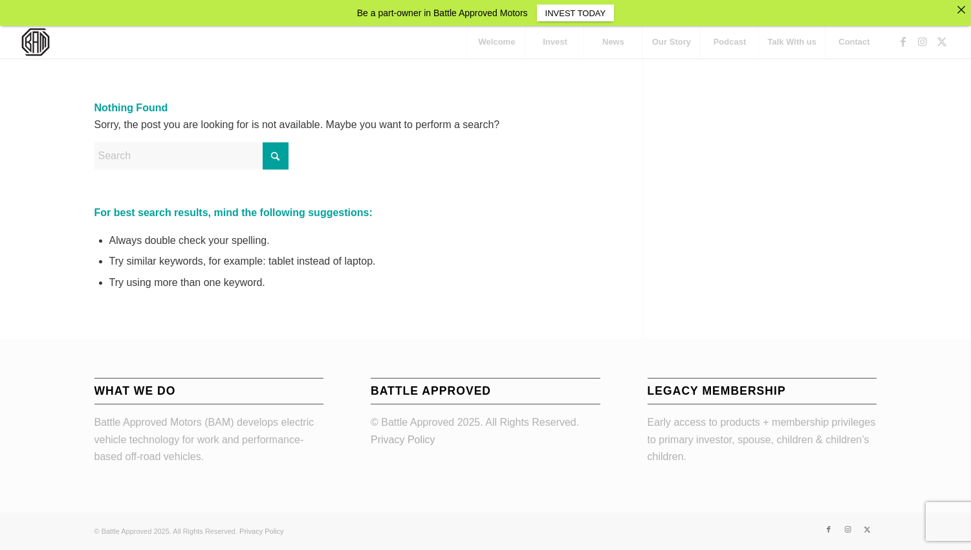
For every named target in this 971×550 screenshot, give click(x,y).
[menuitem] (496, 42)
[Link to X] (942, 41)
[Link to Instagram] (922, 41)
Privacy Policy (403, 439)
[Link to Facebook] (903, 41)
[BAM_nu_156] (35, 42)
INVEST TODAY (575, 13)
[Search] (191, 156)
